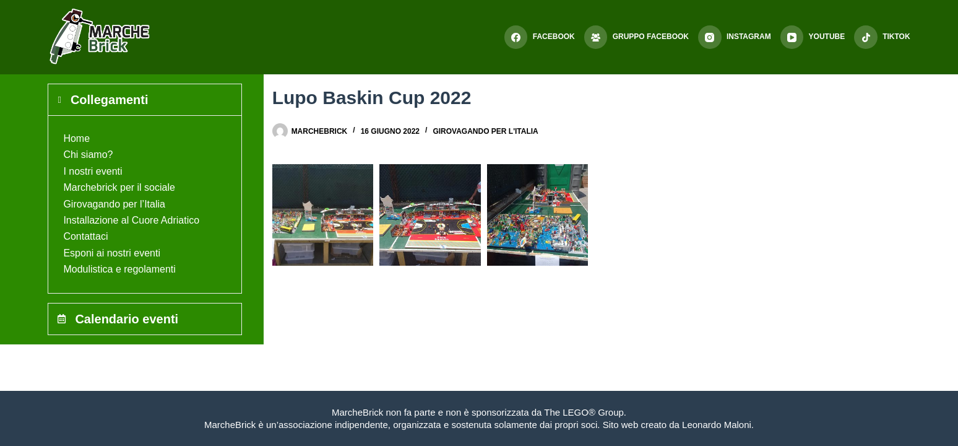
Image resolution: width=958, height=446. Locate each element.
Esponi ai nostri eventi (111, 253)
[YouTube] (812, 37)
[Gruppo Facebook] (636, 37)
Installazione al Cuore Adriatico (131, 220)
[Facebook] (539, 37)
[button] (322, 215)
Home (76, 138)
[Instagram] (734, 37)
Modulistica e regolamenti (119, 269)
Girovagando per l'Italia (485, 131)
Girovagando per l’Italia (114, 204)
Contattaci (85, 236)
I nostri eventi (92, 171)
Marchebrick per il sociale (119, 187)
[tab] (144, 100)
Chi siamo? (88, 154)
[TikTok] (882, 37)
